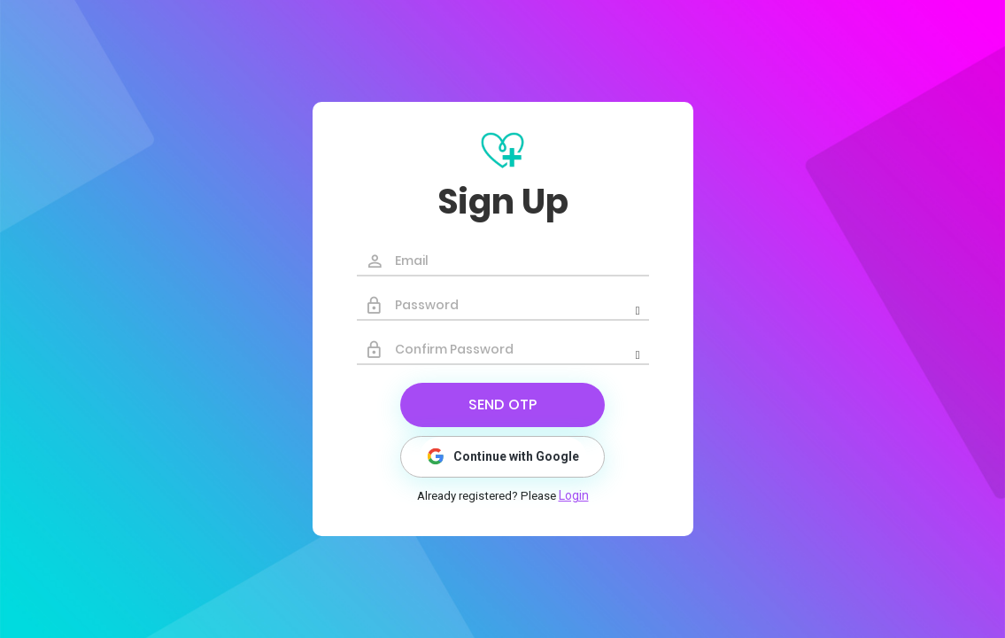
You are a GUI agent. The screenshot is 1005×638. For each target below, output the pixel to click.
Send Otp (502, 404)
